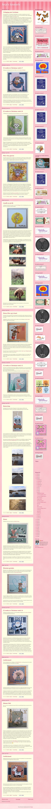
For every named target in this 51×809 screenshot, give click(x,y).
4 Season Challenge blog (12, 440)
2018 (37, 525)
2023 (37, 478)
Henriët (42, 540)
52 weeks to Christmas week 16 (13, 111)
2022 (37, 519)
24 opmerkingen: (15, 149)
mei (37, 490)
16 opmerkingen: (15, 196)
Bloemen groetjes (8, 568)
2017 (37, 527)
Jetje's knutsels (11, 4)
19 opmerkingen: (15, 603)
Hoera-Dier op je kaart (10, 313)
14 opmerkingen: (15, 696)
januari (38, 517)
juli (37, 487)
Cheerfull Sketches (18, 662)
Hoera (5, 519)
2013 (37, 533)
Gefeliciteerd (7, 660)
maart (38, 514)
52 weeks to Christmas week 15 (13, 365)
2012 (37, 534)
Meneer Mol (7, 703)
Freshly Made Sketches (18, 572)
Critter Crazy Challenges (14, 741)
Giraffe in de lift (8, 203)
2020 (37, 522)
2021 (37, 521)
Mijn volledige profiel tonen (39, 547)
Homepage (18, 799)
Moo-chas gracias (8, 155)
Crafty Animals (14, 740)
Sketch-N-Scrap (16, 521)
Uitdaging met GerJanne (10, 12)
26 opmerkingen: (15, 653)
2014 (37, 531)
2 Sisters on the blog (15, 439)
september (38, 484)
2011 (37, 536)
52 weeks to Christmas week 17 (13, 68)
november (38, 481)
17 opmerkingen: (15, 512)
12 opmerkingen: (15, 561)
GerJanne (15, 16)
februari (38, 516)
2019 (37, 524)
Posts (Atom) (8, 801)
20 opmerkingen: (15, 61)
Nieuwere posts (5, 799)
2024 (37, 477)
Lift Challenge (18, 205)
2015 (37, 530)
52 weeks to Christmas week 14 (13, 610)
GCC (14, 97)
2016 (37, 528)
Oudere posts (30, 799)
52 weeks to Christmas (22, 70)
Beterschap (6, 406)
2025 (37, 475)
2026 (37, 474)
